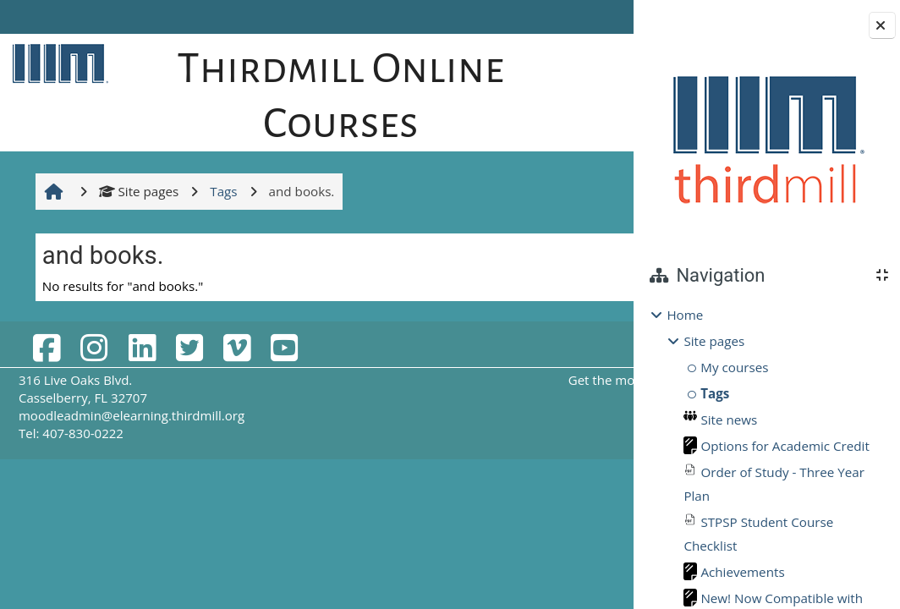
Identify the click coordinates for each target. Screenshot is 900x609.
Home (685, 314)
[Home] (56, 62)
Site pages (136, 191)
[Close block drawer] (882, 25)
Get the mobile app (487, 379)
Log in (585, 16)
